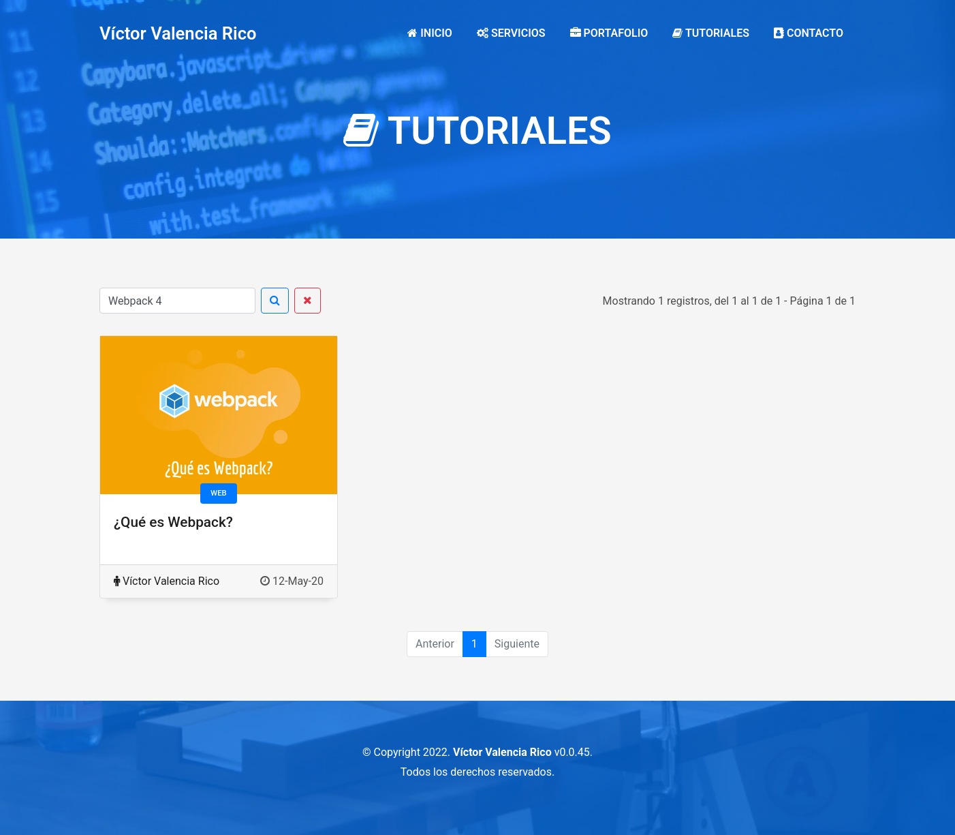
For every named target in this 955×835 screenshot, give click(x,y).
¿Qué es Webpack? (173, 522)
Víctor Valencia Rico (178, 33)
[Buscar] (177, 301)
